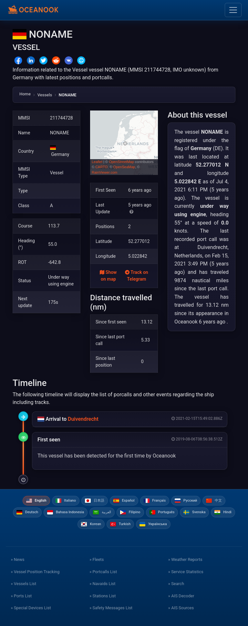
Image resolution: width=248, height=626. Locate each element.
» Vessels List (23, 583)
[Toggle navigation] (233, 10)
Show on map (108, 276)
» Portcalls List (103, 571)
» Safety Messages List (110, 607)
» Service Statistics (185, 571)
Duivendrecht (83, 419)
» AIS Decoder (181, 595)
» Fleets (96, 559)
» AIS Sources (181, 607)
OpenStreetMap (121, 162)
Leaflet (97, 162)
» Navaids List (102, 583)
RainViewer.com (104, 172)
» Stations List (102, 595)
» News (17, 559)
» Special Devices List (31, 607)
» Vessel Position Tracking (35, 571)
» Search (176, 583)
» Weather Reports (185, 559)
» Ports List (21, 595)
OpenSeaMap (124, 167)
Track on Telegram (136, 276)
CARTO (101, 167)
